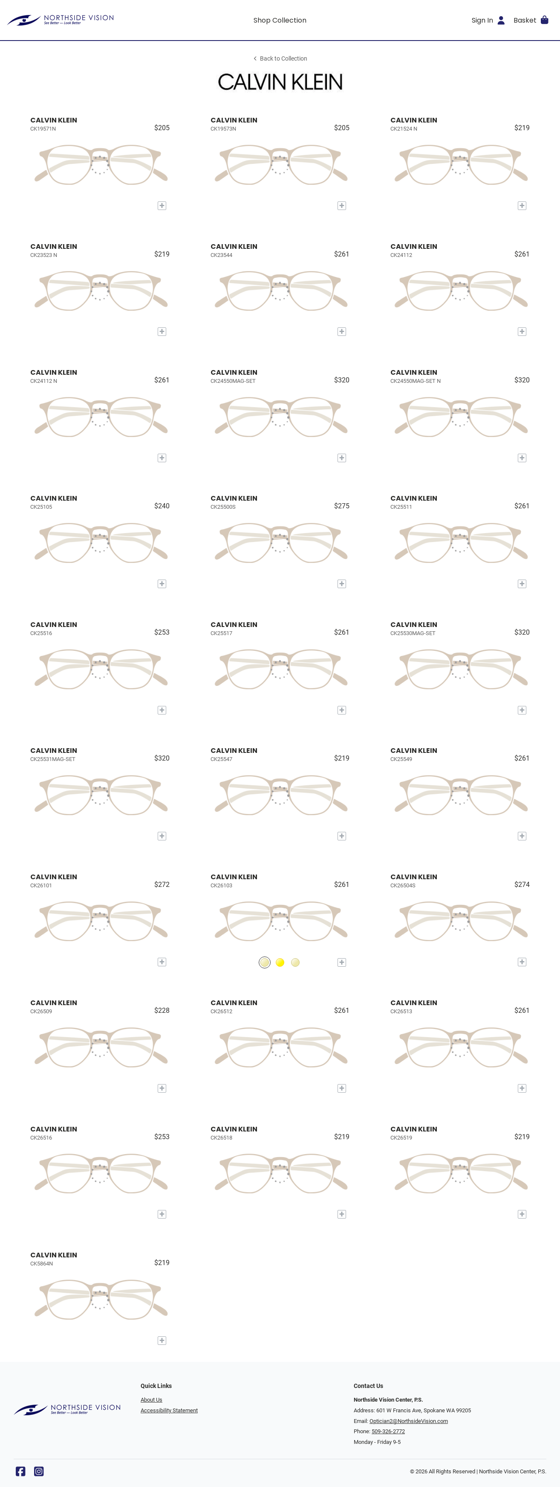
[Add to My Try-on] (162, 205)
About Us (151, 1400)
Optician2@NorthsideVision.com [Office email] (408, 1421)
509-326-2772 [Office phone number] (388, 1431)
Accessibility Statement (169, 1410)
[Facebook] (20, 1473)
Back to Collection (280, 58)
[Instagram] (39, 1473)
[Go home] (75, 20)
